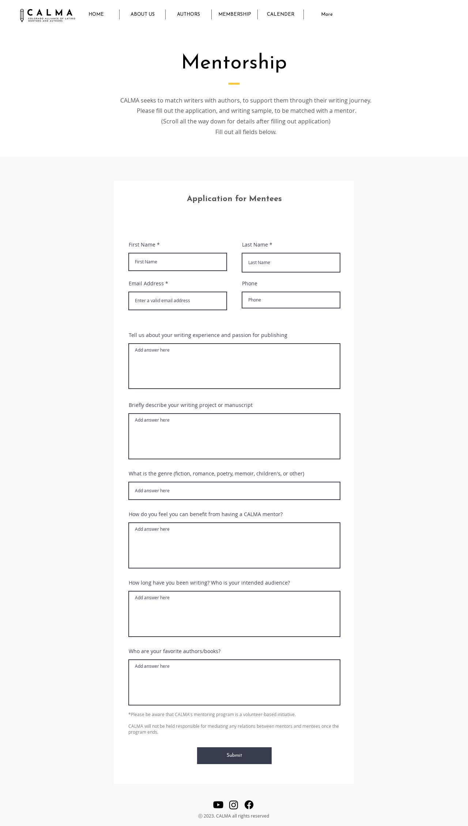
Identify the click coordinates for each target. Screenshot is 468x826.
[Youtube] (218, 805)
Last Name (255, 244)
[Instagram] (233, 805)
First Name (142, 244)
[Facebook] (249, 805)
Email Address (146, 283)
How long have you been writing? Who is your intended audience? (209, 582)
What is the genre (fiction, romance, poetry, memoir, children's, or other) (216, 473)
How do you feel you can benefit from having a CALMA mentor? (206, 514)
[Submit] (234, 755)
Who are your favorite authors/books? (174, 651)
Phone (249, 283)
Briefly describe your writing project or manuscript (191, 405)
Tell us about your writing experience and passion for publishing (208, 335)
